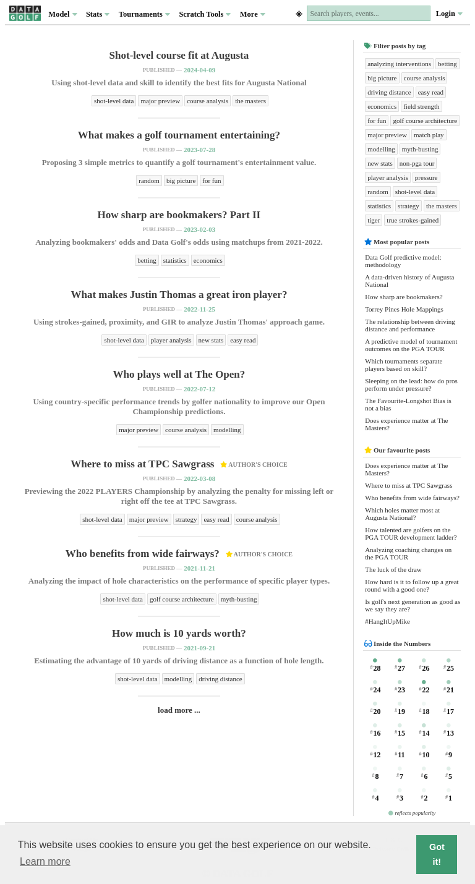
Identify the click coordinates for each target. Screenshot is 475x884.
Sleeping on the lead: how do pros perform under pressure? (411, 384)
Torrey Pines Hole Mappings (404, 309)
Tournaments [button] (144, 14)
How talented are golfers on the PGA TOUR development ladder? (410, 533)
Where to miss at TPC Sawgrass (408, 485)
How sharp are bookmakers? (404, 296)
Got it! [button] (437, 854)
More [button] (252, 14)
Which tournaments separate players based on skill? (403, 364)
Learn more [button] (45, 861)
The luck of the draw (393, 569)
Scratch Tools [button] (205, 14)
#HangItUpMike (387, 621)
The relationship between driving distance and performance (410, 325)
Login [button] (449, 13)
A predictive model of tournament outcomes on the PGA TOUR (411, 345)
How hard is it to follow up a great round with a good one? (412, 585)
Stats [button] (98, 14)
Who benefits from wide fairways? (412, 497)
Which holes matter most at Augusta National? (402, 513)
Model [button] (62, 14)
